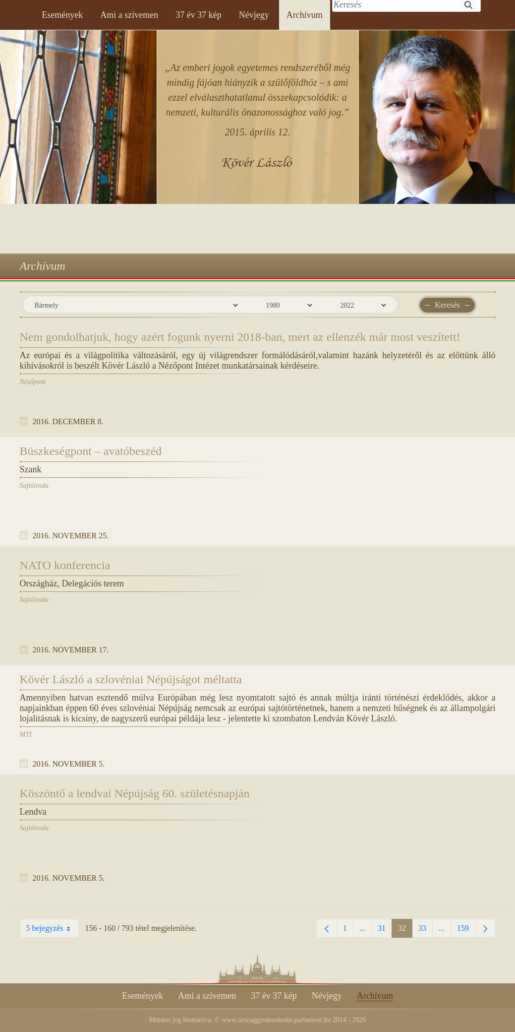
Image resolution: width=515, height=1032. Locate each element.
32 (405, 930)
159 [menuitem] (466, 930)
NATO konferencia (65, 565)
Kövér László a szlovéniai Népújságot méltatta (131, 679)
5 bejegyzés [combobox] (52, 928)
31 (385, 930)
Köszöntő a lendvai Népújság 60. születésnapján (135, 793)
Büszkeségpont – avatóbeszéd (91, 451)
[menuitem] (62, 15)
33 (425, 930)
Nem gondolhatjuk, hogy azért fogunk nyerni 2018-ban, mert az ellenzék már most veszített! (240, 336)
